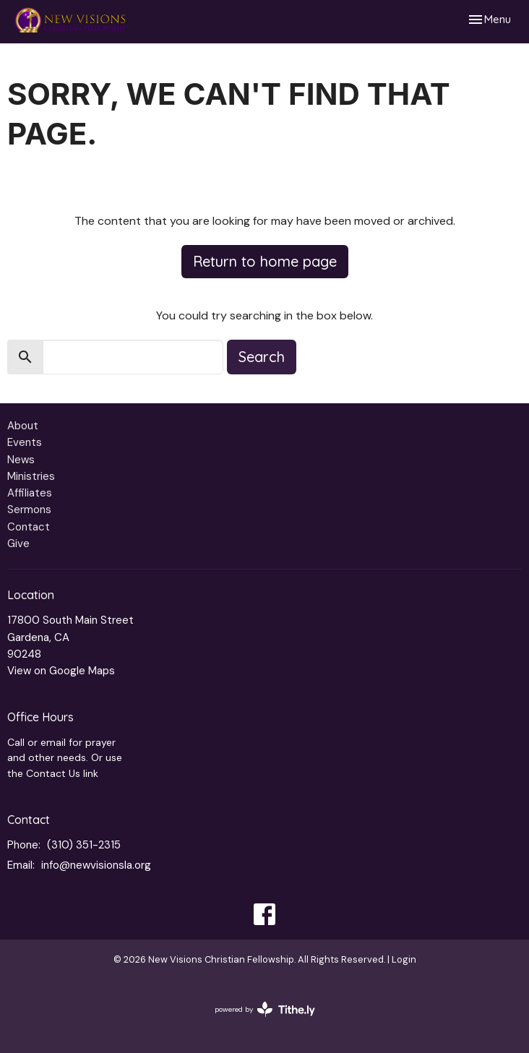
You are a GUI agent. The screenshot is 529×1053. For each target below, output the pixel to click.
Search (261, 357)
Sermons (29, 509)
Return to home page (265, 261)
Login (404, 959)
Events (24, 442)
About (22, 425)
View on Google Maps (61, 670)
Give (18, 543)
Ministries (31, 476)
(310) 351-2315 (84, 845)
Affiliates (29, 493)
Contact (28, 527)
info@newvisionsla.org (96, 865)
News (21, 459)
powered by (265, 1009)
